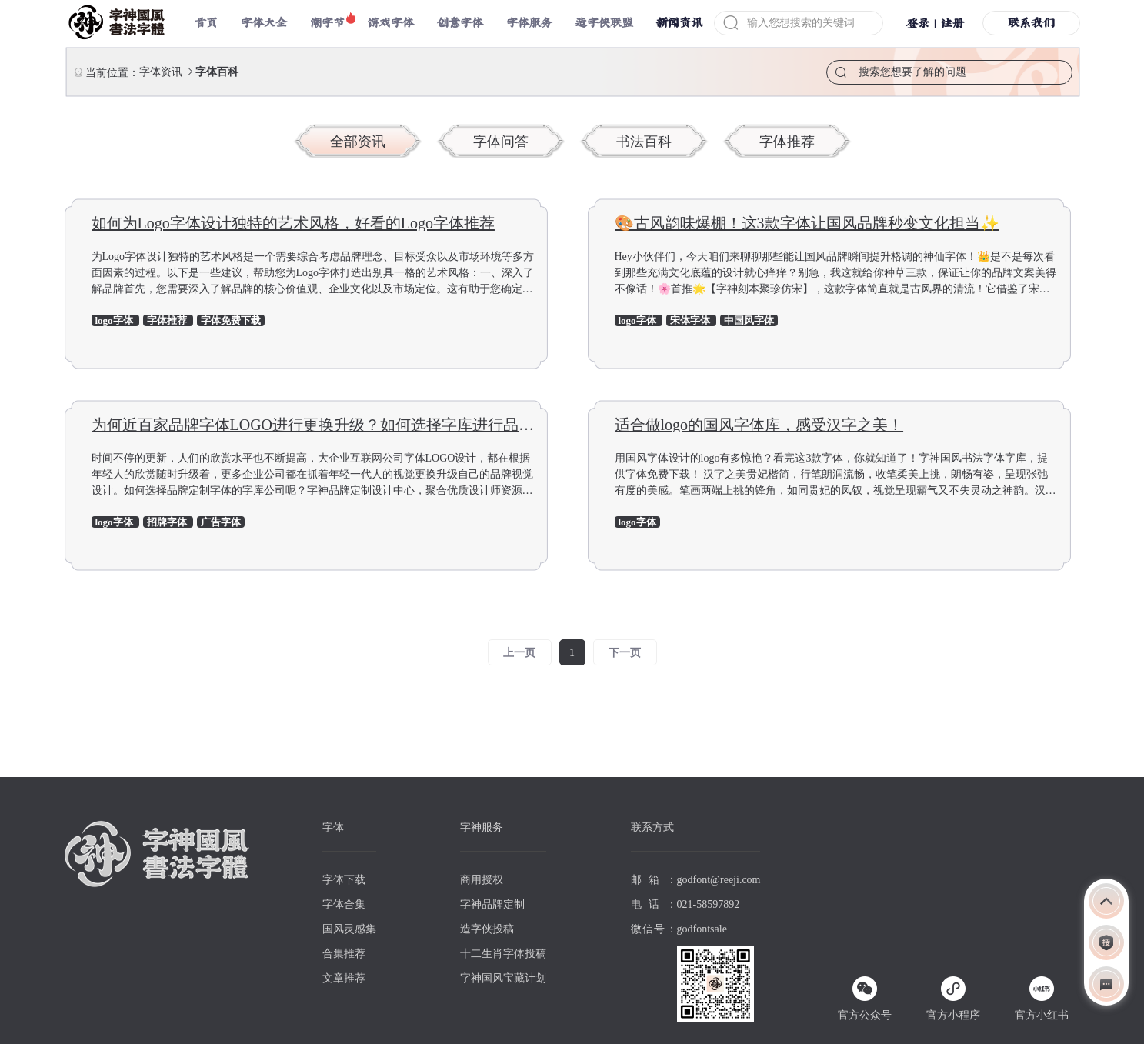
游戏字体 (391, 22)
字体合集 (343, 904)
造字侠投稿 (487, 929)
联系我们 (1031, 22)
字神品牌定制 (492, 904)
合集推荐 (343, 953)
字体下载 (343, 880)
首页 (206, 22)
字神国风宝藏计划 (503, 978)
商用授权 (481, 880)
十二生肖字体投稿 (503, 953)
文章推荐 (343, 978)
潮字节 (327, 22)
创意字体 (460, 22)
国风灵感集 (349, 929)
